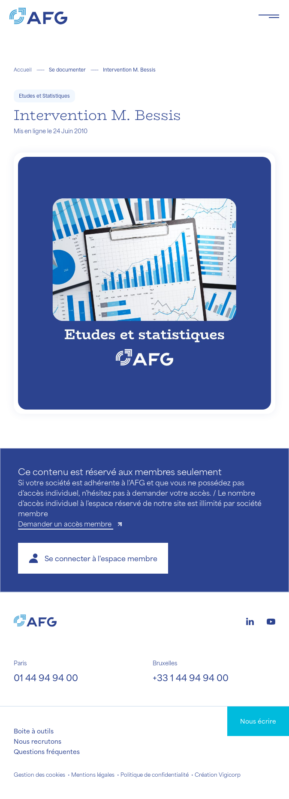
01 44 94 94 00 (46, 677)
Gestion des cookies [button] (39, 774)
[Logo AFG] (126, 16)
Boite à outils (34, 731)
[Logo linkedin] (250, 620)
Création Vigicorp (218, 774)
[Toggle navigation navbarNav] (269, 16)
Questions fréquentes (47, 751)
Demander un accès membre (65, 523)
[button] (93, 558)
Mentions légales (92, 774)
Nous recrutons (37, 741)
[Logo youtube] (271, 620)
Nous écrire (258, 721)
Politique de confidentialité (154, 774)
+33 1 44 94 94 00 (191, 677)
